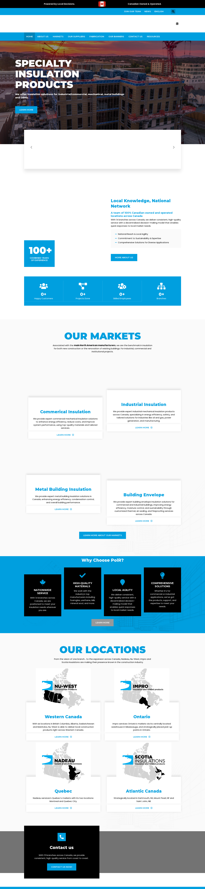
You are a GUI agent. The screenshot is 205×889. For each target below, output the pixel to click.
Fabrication (96, 38)
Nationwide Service (42, 594)
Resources (153, 38)
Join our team (130, 12)
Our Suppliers (76, 38)
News (146, 12)
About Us (42, 38)
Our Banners (116, 38)
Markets (58, 38)
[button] (173, 12)
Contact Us (135, 38)
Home (29, 38)
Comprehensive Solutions (162, 587)
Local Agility (122, 592)
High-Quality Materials (82, 587)
